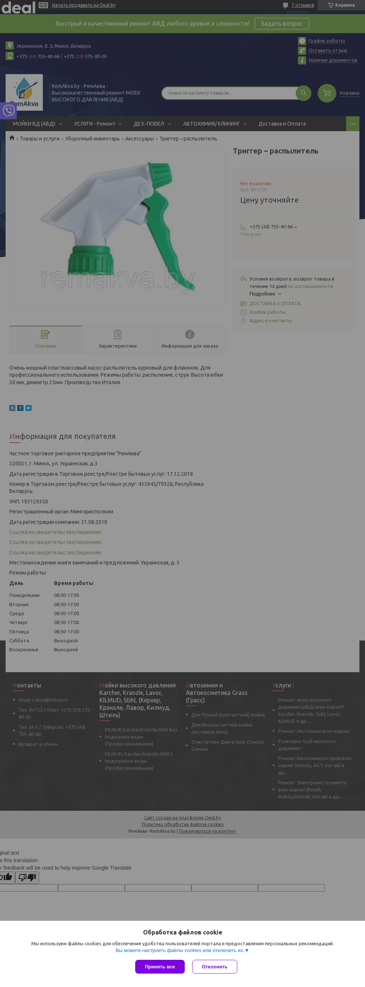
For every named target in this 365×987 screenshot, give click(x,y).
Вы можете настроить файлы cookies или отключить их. (179, 950)
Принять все (160, 966)
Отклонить (215, 966)
